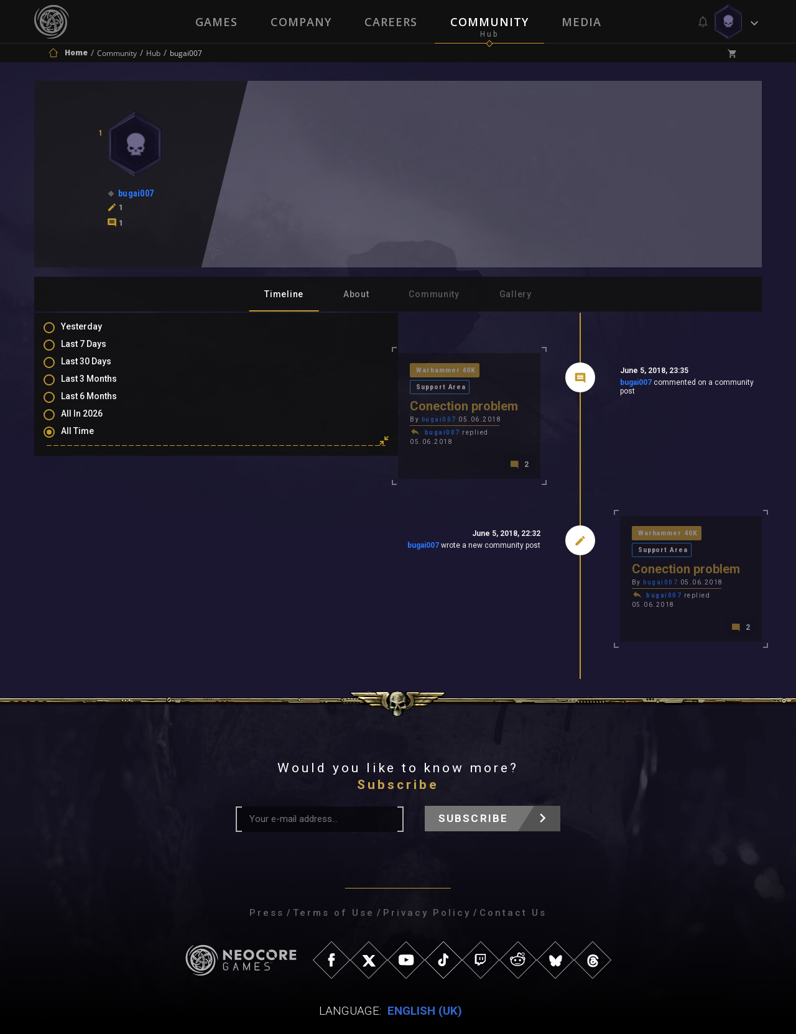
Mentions (92, 507)
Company (300, 21)
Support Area (345, 371)
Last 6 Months (101, 406)
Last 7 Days (96, 352)
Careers (390, 21)
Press (266, 868)
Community (490, 21)
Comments (95, 489)
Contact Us (513, 868)
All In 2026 (94, 424)
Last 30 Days (98, 370)
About (356, 294)
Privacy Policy (427, 868)
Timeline (283, 294)
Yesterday (93, 334)
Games (215, 21)
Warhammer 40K (271, 371)
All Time (89, 442)
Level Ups (92, 543)
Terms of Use (333, 868)
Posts (85, 471)
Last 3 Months (101, 388)
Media (583, 21)
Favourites (95, 525)
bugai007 (547, 385)
